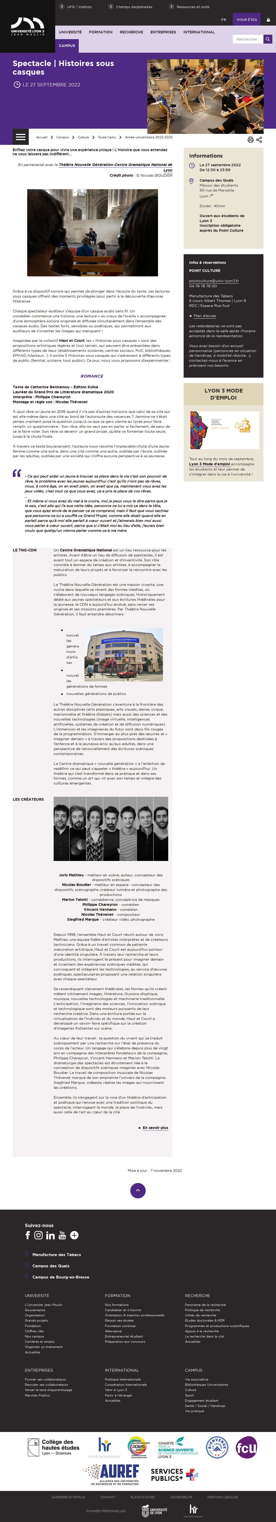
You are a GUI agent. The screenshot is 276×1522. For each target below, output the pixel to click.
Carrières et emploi (40, 1341)
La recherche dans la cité (204, 1336)
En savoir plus (155, 1128)
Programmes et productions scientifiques (217, 1326)
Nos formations (117, 1304)
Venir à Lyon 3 (116, 1390)
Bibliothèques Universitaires (206, 1384)
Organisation (35, 1315)
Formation (100, 32)
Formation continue (120, 1326)
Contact (107, 1497)
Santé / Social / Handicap (205, 1405)
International (199, 32)
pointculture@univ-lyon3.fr (214, 281)
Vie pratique (194, 1411)
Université (70, 32)
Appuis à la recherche (202, 1331)
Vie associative (196, 1379)
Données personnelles (106, 1511)
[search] (252, 39)
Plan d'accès (205, 316)
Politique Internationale (123, 1379)
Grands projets (36, 1320)
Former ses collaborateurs (45, 1379)
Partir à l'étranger (118, 1395)
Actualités (32, 1352)
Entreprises (163, 32)
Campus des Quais (51, 1265)
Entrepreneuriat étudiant (124, 1336)
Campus (67, 46)
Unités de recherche (200, 1315)
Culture (83, 137)
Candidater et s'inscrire (123, 1310)
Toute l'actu (107, 137)
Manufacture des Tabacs (56, 1254)
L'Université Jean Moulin (43, 1304)
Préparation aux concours (125, 1341)
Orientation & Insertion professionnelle (134, 1315)
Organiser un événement (44, 1346)
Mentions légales (222, 1497)
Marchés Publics (37, 1395)
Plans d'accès (143, 1497)
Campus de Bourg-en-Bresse (60, 1277)
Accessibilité (181, 1497)
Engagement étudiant (201, 1400)
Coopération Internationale (126, 1384)
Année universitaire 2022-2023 (148, 137)
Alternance (113, 1331)
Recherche (131, 32)
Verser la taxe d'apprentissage (48, 1390)
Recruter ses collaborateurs (46, 1384)
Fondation (33, 1326)
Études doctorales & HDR (205, 1320)
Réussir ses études (119, 1320)
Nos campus (34, 1336)
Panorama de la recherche (205, 1304)
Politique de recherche (202, 1310)
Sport (189, 1395)
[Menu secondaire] (21, 137)
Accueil (41, 137)
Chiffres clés (34, 1331)
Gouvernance (35, 1310)
